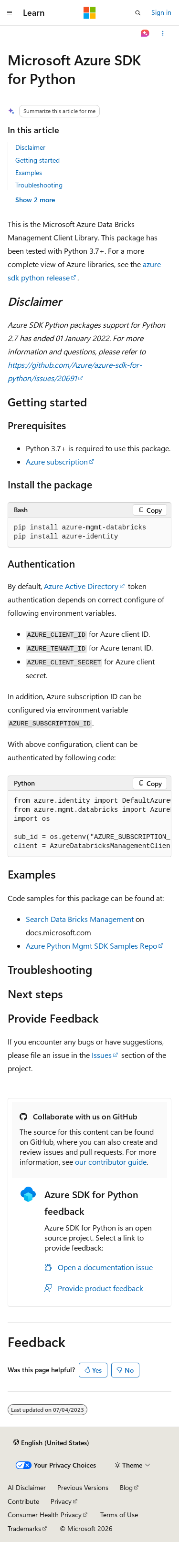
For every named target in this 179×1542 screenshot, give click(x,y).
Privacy (61, 1501)
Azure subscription (57, 461)
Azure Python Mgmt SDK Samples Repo (91, 946)
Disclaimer (30, 147)
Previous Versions (82, 1487)
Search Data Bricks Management (80, 919)
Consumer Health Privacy (45, 1514)
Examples (28, 172)
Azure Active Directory (81, 586)
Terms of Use (119, 1514)
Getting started (37, 160)
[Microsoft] (90, 13)
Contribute (23, 1501)
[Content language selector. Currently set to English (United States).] (51, 1442)
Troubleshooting (39, 184)
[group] (89, 824)
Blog (126, 1487)
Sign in (161, 12)
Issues (102, 1055)
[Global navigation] (9, 12)
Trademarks (24, 1528)
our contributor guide (111, 1162)
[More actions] (163, 33)
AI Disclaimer (27, 1487)
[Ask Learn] (145, 33)
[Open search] (137, 12)
